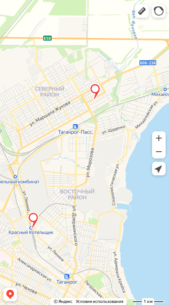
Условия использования (99, 301)
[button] (142, 11)
